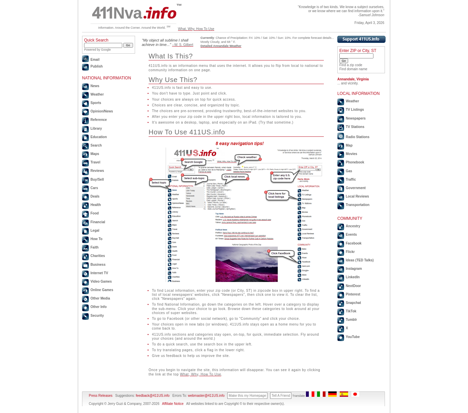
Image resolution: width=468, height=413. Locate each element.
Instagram (354, 268)
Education (98, 137)
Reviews (97, 171)
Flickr (350, 252)
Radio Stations (357, 137)
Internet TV (99, 273)
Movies (351, 154)
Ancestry (353, 226)
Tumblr (351, 319)
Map (349, 145)
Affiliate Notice (173, 404)
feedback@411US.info (152, 395)
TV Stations (355, 127)
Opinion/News (101, 111)
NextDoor (353, 286)
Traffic (351, 179)
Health (95, 205)
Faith (94, 247)
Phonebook (355, 162)
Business (97, 264)
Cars (94, 188)
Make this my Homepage (247, 395)
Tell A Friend (280, 395)
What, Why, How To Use (196, 29)
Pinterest (353, 294)
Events (351, 234)
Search (96, 145)
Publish (96, 66)
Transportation (357, 205)
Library (96, 128)
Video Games (101, 281)
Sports (95, 103)
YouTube (353, 337)
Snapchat (353, 303)
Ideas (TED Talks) (360, 260)
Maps (94, 154)
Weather (97, 94)
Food (94, 213)
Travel (95, 162)
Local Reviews (357, 196)
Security (97, 315)
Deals (95, 196)
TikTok (351, 311)
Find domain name (353, 69)
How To (96, 239)
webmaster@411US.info (206, 395)
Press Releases (100, 395)
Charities (97, 256)
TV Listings (355, 109)
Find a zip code (350, 65)
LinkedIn (353, 277)
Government (356, 188)
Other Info (98, 307)
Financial (97, 222)
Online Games (101, 290)
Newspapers (356, 118)
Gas (349, 171)
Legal (94, 230)
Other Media (100, 298)
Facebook (354, 243)
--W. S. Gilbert (182, 45)
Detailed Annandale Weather (221, 46)
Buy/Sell (97, 179)
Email (95, 59)
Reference (98, 120)
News (94, 86)
